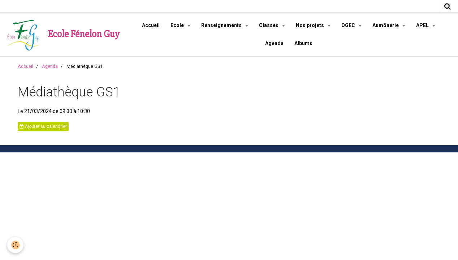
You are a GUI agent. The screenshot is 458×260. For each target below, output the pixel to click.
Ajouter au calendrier (43, 126)
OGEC (348, 25)
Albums (303, 43)
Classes (269, 25)
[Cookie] (15, 245)
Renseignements (222, 25)
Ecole (177, 25)
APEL (423, 25)
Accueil (151, 25)
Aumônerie (386, 25)
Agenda (274, 43)
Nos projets (310, 25)
